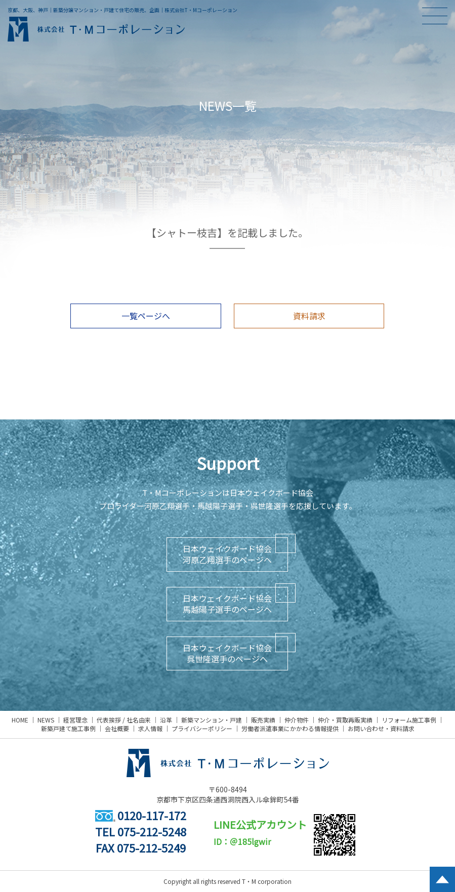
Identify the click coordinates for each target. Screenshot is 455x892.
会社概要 (117, 728)
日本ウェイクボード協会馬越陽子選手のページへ (227, 603)
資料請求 (309, 316)
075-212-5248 (151, 831)
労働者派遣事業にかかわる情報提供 (290, 728)
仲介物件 (296, 719)
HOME (20, 719)
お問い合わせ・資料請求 (381, 728)
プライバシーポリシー (202, 728)
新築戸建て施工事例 (68, 728)
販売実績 (263, 719)
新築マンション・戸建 (211, 719)
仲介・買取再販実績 (345, 719)
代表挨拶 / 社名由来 (124, 719)
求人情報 (150, 728)
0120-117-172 (140, 815)
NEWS (45, 719)
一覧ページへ (145, 316)
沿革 (166, 719)
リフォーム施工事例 (409, 719)
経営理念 (75, 719)
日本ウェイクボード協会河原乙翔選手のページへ (227, 554)
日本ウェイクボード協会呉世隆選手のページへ (227, 653)
